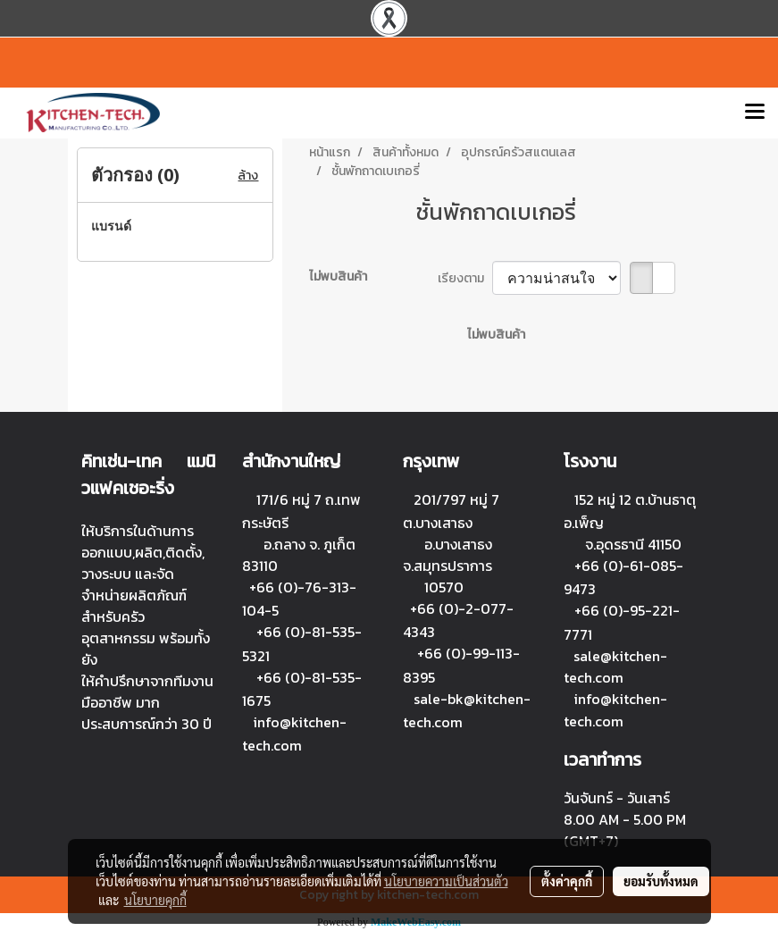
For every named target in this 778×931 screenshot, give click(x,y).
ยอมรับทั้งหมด (661, 881)
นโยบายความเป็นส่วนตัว (446, 881)
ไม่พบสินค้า (338, 276)
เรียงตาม (465, 278)
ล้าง (248, 175)
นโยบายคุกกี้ (155, 900)
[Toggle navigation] (754, 112)
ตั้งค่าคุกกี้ (566, 881)
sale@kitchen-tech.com (615, 667)
